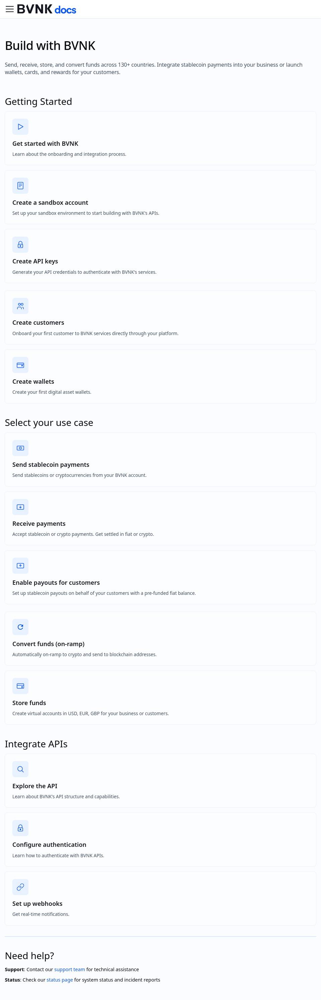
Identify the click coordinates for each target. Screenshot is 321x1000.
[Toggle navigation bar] (10, 9)
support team (69, 969)
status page (60, 980)
